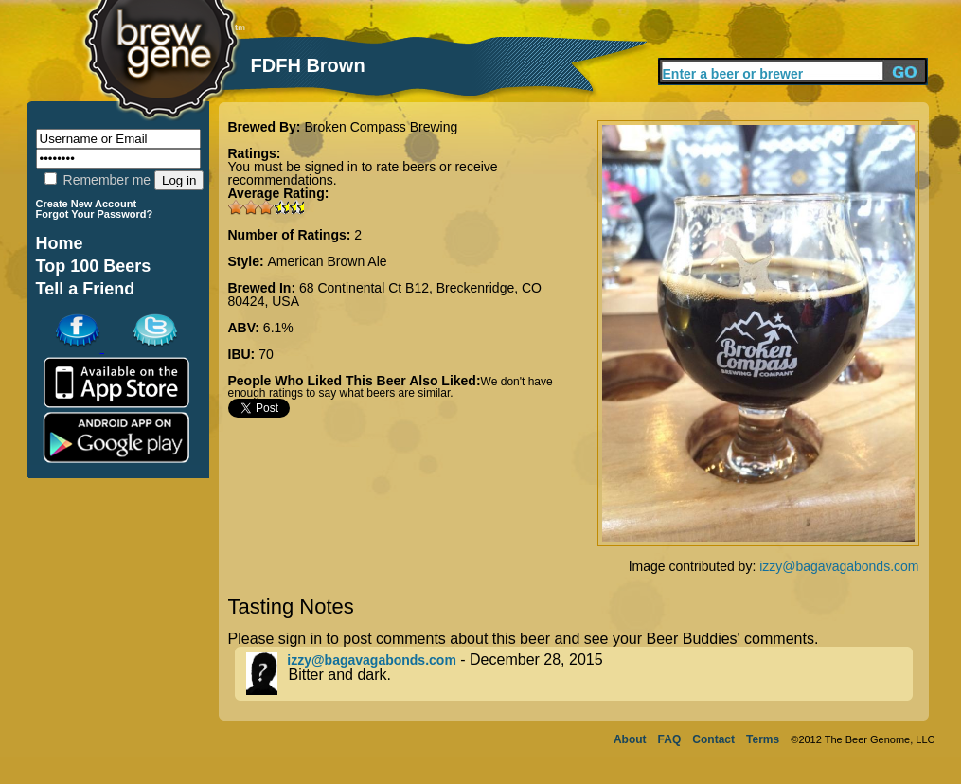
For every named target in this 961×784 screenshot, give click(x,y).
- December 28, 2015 (579, 673)
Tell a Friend (85, 288)
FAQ (670, 739)
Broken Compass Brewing (380, 126)
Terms (762, 739)
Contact (713, 739)
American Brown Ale (327, 261)
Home (59, 243)
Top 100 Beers (93, 266)
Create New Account (86, 203)
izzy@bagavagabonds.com (838, 566)
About (630, 739)
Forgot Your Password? (94, 214)
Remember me (97, 179)
